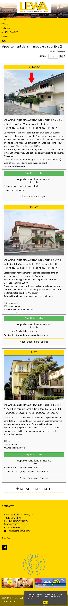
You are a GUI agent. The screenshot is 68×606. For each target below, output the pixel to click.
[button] (34, 19)
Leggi (45, 602)
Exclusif (52, 52)
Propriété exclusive (34, 173)
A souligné (61, 52)
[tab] (34, 491)
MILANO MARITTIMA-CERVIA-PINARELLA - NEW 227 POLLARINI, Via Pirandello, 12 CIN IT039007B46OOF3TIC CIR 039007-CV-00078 (33, 124)
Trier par (42, 56)
